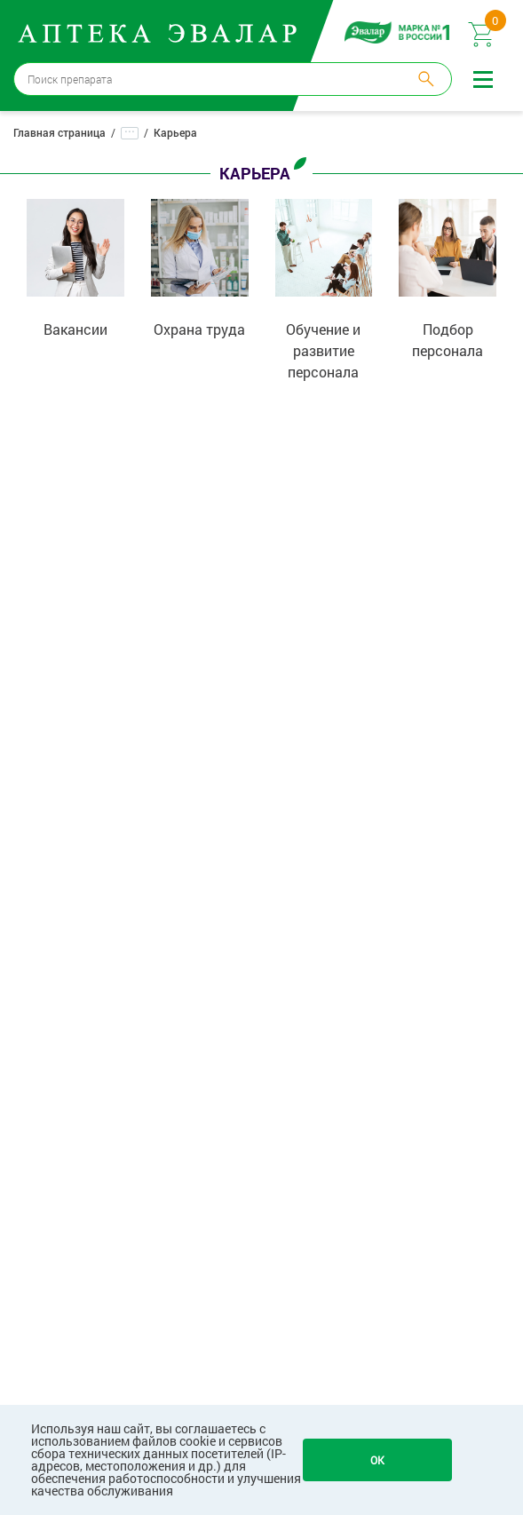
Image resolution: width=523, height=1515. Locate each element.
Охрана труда (199, 329)
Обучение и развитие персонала (323, 350)
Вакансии (75, 329)
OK (377, 1460)
